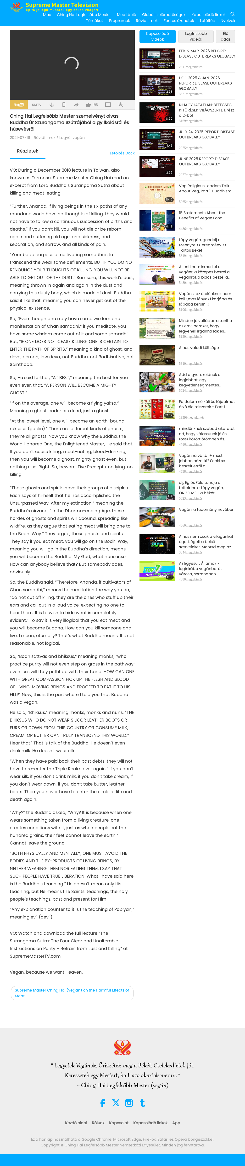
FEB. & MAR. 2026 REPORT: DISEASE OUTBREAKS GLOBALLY (207, 53)
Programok (119, 20)
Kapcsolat (118, 1123)
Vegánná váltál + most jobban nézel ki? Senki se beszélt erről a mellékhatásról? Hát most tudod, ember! (203, 461)
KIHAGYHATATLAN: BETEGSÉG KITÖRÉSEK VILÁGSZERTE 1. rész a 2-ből (206, 110)
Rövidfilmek (147, 20)
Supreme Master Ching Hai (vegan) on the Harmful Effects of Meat (72, 993)
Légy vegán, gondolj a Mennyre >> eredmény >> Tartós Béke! (203, 245)
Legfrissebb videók (196, 36)
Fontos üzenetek (179, 20)
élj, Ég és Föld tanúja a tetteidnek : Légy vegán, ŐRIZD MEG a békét (201, 488)
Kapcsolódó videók (157, 36)
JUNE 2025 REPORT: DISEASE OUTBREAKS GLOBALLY (204, 161)
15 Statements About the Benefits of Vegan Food (202, 215)
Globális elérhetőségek (163, 14)
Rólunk (98, 1123)
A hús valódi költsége (199, 347)
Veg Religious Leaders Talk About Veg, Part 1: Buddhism (205, 188)
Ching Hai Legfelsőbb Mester (84, 14)
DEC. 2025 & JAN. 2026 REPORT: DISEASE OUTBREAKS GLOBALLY (205, 83)
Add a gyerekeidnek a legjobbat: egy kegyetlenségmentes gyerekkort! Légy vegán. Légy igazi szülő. (206, 380)
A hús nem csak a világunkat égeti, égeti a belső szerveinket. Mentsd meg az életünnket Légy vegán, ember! (206, 542)
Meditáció (126, 14)
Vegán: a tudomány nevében (206, 509)
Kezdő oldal (76, 1123)
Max (47, 14)
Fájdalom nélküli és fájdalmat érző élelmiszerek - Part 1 (207, 404)
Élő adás (226, 36)
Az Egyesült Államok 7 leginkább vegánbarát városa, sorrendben (200, 569)
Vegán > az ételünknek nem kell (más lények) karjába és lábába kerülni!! (205, 299)
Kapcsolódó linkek (208, 14)
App (176, 1123)
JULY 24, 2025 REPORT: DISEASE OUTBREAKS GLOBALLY (207, 134)
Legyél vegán (72, 137)
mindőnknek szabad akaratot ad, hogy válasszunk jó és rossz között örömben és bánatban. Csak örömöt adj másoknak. (207, 434)
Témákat (94, 20)
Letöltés (207, 20)
